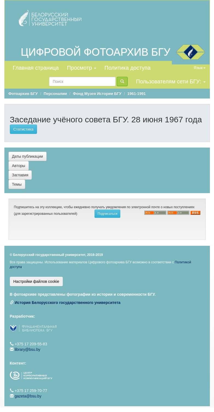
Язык (200, 68)
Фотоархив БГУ (23, 93)
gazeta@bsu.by (28, 396)
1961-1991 (136, 93)
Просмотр (81, 68)
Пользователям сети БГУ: (170, 81)
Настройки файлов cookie (36, 281)
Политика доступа (127, 68)
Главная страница (36, 68)
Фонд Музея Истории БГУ (97, 93)
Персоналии (55, 93)
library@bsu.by (27, 349)
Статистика (23, 129)
